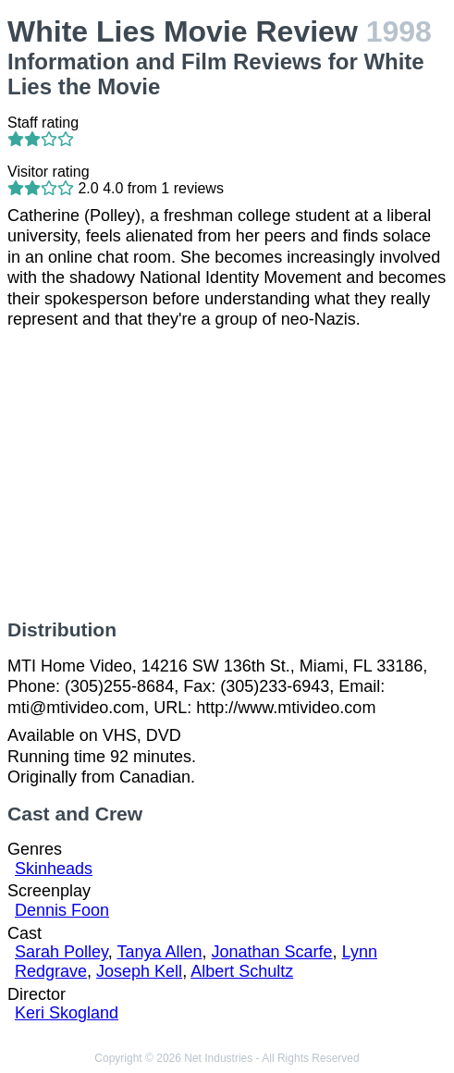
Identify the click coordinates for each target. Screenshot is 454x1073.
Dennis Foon (62, 910)
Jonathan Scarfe (272, 952)
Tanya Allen (159, 952)
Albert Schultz (241, 971)
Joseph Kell (139, 971)
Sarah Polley (61, 952)
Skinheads (53, 868)
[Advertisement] (227, 474)
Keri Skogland (66, 1013)
